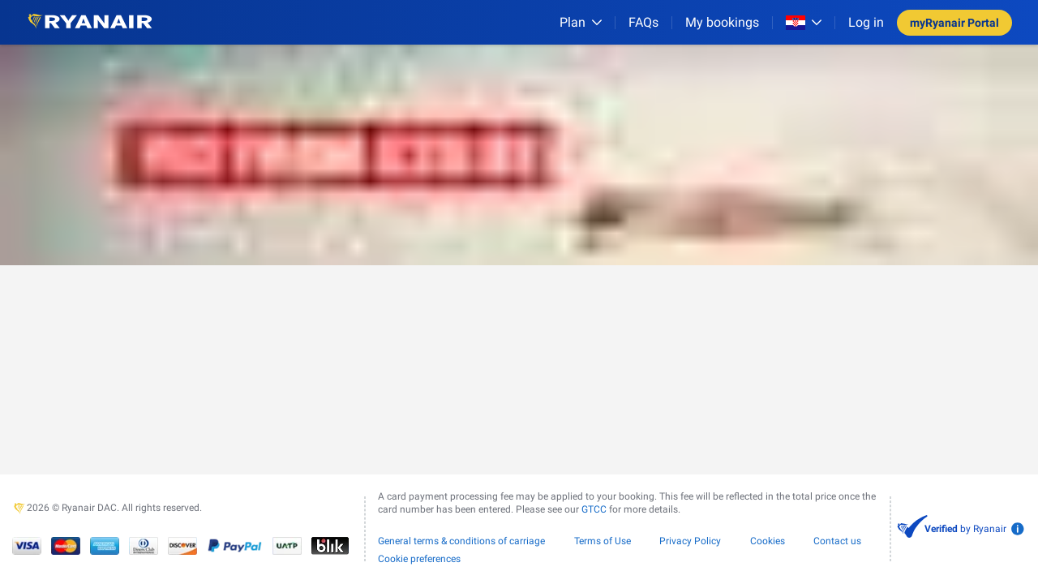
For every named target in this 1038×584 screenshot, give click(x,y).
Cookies (767, 541)
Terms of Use (602, 541)
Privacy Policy (690, 541)
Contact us (837, 541)
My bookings (722, 22)
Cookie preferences (419, 559)
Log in (866, 22)
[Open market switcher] (803, 22)
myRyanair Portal (954, 22)
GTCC (594, 509)
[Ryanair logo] (90, 22)
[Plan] (581, 22)
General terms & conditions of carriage (461, 541)
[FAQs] (643, 22)
